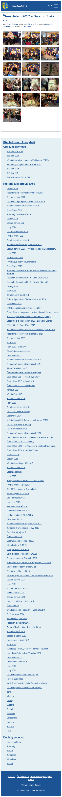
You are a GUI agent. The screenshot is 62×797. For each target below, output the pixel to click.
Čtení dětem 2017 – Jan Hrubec (21, 385)
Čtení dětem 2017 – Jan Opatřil (20, 381)
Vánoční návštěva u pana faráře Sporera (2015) (28, 160)
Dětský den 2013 (14, 657)
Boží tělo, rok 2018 (15, 151)
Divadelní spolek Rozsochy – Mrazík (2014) (26, 610)
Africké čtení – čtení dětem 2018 (21, 325)
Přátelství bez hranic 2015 (18, 511)
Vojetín (10, 751)
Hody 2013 (11, 644)
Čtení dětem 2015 (14, 536)
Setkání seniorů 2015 (16, 467)
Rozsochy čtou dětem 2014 (19, 623)
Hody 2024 (11, 227)
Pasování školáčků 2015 (17, 506)
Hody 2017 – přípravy (16, 347)
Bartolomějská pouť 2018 (18, 295)
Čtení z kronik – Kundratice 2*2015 (22, 554)
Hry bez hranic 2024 (15, 236)
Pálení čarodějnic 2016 (17, 429)
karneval (10, 722)
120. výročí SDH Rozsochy (18, 411)
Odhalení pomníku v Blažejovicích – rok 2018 (26, 299)
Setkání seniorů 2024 (16, 223)
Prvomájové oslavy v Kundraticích (21, 262)
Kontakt (11, 776)
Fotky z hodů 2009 (15, 679)
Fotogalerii (27, 27)
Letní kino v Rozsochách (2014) (21, 601)
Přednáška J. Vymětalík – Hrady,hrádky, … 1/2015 (29, 562)
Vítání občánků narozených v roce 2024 (24, 206)
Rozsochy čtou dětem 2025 (19, 214)
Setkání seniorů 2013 (16, 597)
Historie (10, 763)
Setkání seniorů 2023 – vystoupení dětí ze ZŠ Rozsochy (31, 249)
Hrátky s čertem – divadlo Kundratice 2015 (25, 480)
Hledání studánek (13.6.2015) (20, 515)
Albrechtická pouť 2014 (17, 618)
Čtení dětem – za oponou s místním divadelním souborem (32, 312)
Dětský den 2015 (14, 519)
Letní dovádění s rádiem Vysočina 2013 (24, 653)
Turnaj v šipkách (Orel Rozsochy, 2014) (24, 627)
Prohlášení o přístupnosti (41, 776)
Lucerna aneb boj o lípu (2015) (20, 541)
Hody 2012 (11, 666)
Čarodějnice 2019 (14, 266)
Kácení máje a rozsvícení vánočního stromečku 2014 (30, 575)
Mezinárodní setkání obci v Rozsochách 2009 (27, 683)
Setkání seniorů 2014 (16, 580)
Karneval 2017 (13, 390)
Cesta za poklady (14, 472)
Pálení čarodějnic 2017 (17, 368)
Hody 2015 (11, 476)
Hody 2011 (11, 670)
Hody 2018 (11, 291)
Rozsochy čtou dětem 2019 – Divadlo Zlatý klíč (27, 282)
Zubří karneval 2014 (15, 614)
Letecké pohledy (14, 742)
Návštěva (11, 713)
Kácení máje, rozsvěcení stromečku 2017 (25, 334)
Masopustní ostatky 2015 (18, 549)
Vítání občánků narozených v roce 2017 (24, 308)
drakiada (10, 726)
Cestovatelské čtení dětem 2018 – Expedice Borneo (29, 321)
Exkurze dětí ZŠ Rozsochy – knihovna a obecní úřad (30, 437)
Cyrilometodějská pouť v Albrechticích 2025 (26, 201)
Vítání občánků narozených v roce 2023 (24, 244)
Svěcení (10, 705)
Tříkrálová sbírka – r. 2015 (18, 571)
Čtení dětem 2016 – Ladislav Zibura (22, 450)
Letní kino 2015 (13, 502)
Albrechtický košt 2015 (16, 545)
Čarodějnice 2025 (14, 210)
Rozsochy (11, 746)
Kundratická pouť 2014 (17, 588)
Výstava (10, 696)
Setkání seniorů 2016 (16, 398)
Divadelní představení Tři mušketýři (22, 675)
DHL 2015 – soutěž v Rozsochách (22, 489)
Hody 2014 (11, 584)
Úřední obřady (13, 606)
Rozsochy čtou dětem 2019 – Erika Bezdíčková (27, 278)
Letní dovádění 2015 (16, 498)
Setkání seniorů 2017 (16, 338)
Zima (9, 692)
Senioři (10, 709)
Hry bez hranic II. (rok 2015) (19, 485)
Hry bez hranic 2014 (15, 593)
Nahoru (31, 779)
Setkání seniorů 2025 (16, 197)
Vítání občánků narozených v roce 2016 (24, 360)
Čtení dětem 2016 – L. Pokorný (20, 442)
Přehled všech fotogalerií (19, 142)
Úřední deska (23, 776)
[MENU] (56, 5)
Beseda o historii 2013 (16, 636)
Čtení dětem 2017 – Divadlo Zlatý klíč (24, 373)
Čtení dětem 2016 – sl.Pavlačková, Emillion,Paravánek (31, 446)
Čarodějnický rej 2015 (16, 532)
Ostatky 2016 (12, 459)
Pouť (9, 731)
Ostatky (10, 700)
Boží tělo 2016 (13, 156)
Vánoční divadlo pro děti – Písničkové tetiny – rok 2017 (31, 329)
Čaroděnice (12, 718)
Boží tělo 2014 (13, 173)
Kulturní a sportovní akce (19, 183)
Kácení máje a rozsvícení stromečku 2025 (25, 193)
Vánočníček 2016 (14, 394)
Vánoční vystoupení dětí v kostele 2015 (24, 164)
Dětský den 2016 (14, 416)
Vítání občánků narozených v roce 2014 (24, 524)
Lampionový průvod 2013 (18, 640)
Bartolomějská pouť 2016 (18, 407)
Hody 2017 (11, 342)
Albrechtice (11, 759)
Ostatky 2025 (12, 219)
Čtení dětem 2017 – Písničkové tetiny (23, 377)
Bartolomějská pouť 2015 (18, 493)
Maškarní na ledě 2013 (17, 662)
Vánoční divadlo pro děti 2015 (20, 463)
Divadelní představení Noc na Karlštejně (24, 687)
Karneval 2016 (13, 455)
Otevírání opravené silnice (18, 351)
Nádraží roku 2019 (15, 257)
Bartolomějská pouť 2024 (18, 240)
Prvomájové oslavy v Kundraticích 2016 (24, 433)
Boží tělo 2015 (13, 169)
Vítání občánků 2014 (16, 631)
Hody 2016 (11, 403)
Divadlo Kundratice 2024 (17, 231)
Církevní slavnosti (14, 146)
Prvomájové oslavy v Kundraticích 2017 (24, 364)
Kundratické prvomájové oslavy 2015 (23, 528)
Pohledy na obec (13, 737)
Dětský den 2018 (14, 304)
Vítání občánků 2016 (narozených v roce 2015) (27, 420)
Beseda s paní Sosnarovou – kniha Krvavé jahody (29, 316)
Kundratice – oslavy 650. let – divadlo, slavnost (27, 649)
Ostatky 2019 (12, 286)
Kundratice (11, 755)
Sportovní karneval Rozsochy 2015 (22, 558)
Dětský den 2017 (14, 355)
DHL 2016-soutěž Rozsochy (19, 424)
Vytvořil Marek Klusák (31, 785)
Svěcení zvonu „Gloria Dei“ (18, 177)
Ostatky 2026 (12, 188)
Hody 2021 (11, 253)
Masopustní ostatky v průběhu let (21, 567)
